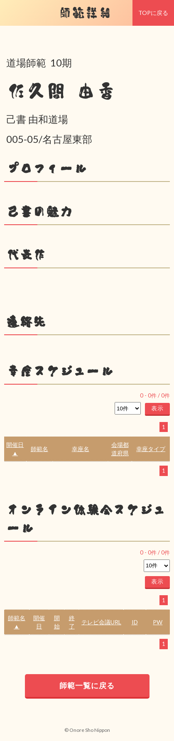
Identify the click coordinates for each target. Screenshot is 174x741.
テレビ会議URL (101, 622)
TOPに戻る (153, 12)
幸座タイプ (150, 448)
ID (135, 622)
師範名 (39, 448)
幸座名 (80, 448)
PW (157, 622)
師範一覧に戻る (87, 685)
